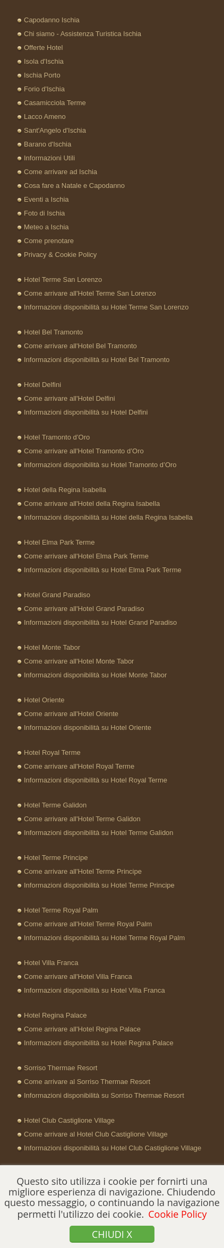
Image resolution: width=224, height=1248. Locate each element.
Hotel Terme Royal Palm (61, 910)
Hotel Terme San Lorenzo (63, 279)
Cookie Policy (177, 1214)
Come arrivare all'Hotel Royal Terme (79, 766)
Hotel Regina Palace (55, 1015)
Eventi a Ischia (46, 199)
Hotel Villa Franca (51, 963)
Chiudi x (112, 1234)
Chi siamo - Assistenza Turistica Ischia (82, 34)
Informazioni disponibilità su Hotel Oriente (87, 727)
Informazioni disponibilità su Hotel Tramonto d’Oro (100, 465)
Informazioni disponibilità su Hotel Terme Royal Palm (104, 938)
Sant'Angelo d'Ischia (55, 130)
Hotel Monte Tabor (52, 647)
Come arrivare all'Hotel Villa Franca (78, 976)
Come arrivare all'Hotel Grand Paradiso (84, 609)
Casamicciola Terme (55, 103)
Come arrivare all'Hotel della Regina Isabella (92, 503)
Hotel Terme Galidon (55, 805)
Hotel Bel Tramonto (53, 332)
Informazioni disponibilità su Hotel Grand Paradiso (100, 622)
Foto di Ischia (44, 213)
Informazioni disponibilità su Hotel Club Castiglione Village (112, 1148)
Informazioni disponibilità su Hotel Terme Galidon (99, 833)
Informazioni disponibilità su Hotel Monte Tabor (95, 675)
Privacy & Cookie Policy (60, 255)
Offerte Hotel (43, 47)
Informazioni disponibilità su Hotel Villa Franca (94, 990)
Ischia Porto (42, 75)
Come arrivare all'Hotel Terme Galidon (82, 819)
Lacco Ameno (45, 117)
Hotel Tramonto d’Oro (57, 437)
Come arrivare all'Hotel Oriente (71, 714)
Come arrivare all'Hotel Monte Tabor (79, 661)
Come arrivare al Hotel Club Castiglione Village (96, 1134)
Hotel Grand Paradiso (57, 595)
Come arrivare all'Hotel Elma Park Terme (86, 556)
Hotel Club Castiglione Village (69, 1120)
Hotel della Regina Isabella (65, 490)
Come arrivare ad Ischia (60, 172)
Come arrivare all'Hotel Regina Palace (82, 1029)
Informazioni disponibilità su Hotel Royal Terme (95, 780)
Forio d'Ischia (44, 89)
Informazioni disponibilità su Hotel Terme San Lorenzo (106, 307)
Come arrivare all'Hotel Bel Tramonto (80, 346)
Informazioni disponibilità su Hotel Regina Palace (99, 1043)
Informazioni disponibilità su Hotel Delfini (86, 412)
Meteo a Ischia (46, 227)
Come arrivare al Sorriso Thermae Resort (87, 1082)
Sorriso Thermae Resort (60, 1068)
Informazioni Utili (49, 158)
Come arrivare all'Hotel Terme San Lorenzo (90, 293)
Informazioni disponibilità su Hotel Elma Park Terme (103, 570)
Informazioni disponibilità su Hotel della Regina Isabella (108, 517)
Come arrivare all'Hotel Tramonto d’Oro (84, 451)
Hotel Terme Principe (56, 858)
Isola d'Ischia (44, 61)
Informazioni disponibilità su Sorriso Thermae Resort (104, 1095)
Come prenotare (49, 241)
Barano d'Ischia (47, 144)
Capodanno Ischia (52, 20)
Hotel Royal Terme (52, 752)
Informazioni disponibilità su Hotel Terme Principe (99, 885)
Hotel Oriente (44, 700)
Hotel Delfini (42, 385)
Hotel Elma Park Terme (59, 542)
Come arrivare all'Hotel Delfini (69, 398)
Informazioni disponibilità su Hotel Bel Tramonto (97, 360)
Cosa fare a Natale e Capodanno (74, 186)
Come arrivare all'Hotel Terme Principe (83, 871)
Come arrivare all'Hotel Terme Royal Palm (88, 924)
